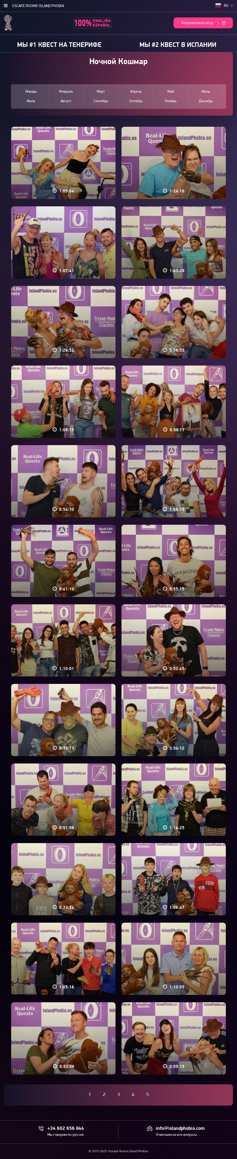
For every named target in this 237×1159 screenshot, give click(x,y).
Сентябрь (100, 101)
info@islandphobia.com (180, 1128)
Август (65, 101)
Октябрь (135, 101)
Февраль (66, 92)
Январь (31, 92)
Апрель (136, 92)
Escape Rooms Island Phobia (38, 6)
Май (171, 92)
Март (101, 92)
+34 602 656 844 (65, 1128)
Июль (31, 101)
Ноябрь (171, 101)
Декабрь (206, 101)
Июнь (206, 92)
